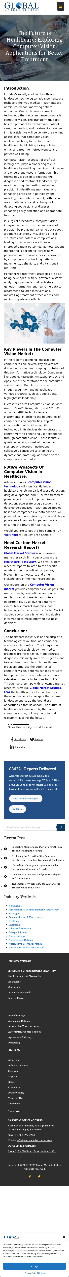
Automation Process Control (24, 1033)
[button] (64, 1237)
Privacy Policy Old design (35, 1273)
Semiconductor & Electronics (25, 919)
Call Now (18, 810)
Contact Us (14, 1089)
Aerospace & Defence (21, 941)
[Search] (61, 829)
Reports (12, 1078)
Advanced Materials (20, 930)
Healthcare (15, 922)
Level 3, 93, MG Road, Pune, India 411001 (32, 1153)
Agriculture (15, 907)
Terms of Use (15, 1100)
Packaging (14, 915)
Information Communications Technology (32, 972)
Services (13, 1072)
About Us (13, 1062)
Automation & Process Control (26, 949)
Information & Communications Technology (34, 911)
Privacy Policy (16, 1094)
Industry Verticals (18, 1067)
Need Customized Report (27, 798)
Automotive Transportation (23, 1028)
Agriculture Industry (20, 1039)
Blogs (11, 1083)
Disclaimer (14, 1105)
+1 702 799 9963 (24, 1136)
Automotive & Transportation (25, 945)
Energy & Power (18, 934)
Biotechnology (17, 938)
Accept (34, 1266)
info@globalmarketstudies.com (34, 1142)
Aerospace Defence (19, 1022)
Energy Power (16, 999)
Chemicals (14, 926)
